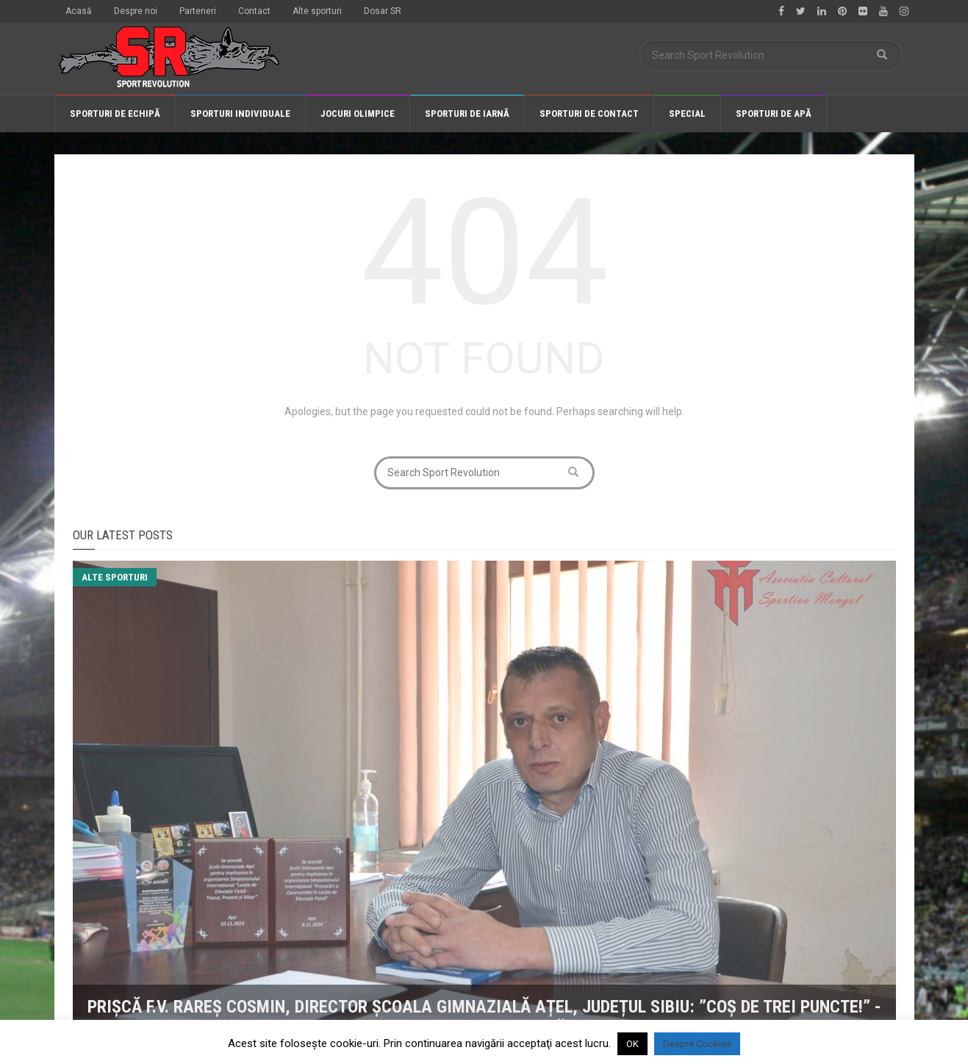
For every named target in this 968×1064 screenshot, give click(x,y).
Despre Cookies (697, 1043)
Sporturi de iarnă (467, 113)
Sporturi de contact (589, 113)
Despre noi (135, 11)
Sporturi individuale (240, 113)
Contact (254, 11)
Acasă (78, 11)
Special (687, 113)
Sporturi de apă (773, 113)
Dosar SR (382, 11)
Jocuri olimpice (357, 113)
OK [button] (632, 1043)
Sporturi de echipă (115, 113)
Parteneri (197, 11)
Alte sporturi (317, 11)
